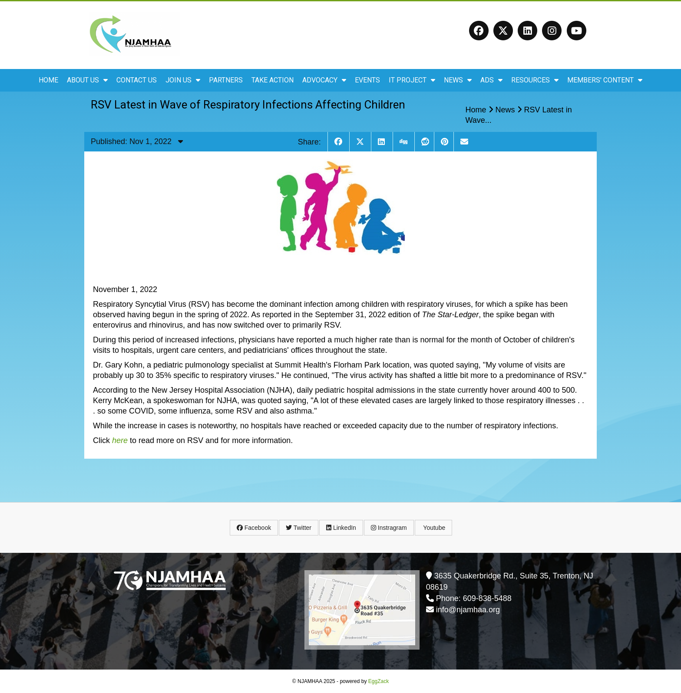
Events (367, 80)
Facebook (254, 527)
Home (48, 80)
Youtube (434, 527)
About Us (87, 80)
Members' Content (604, 80)
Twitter (298, 527)
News (458, 80)
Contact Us (136, 80)
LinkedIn (341, 527)
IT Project (412, 80)
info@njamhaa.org (468, 609)
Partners (226, 80)
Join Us (182, 80)
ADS (491, 80)
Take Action (272, 80)
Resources (535, 80)
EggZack (378, 681)
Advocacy (324, 80)
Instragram (389, 527)
